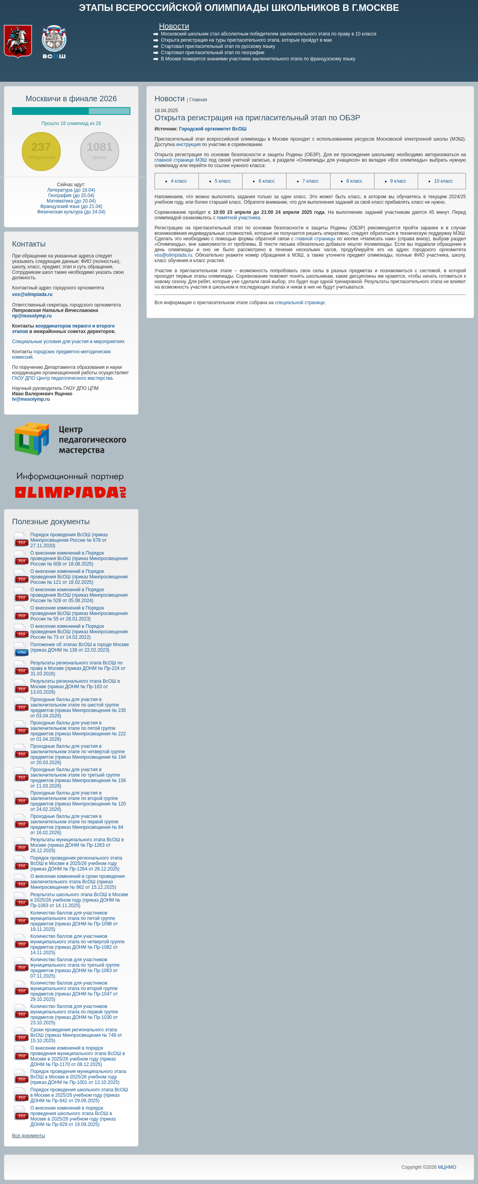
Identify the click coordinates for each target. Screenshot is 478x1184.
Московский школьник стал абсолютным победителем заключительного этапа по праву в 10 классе (268, 34)
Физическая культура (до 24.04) (71, 212)
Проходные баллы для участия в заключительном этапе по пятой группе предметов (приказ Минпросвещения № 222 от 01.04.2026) (78, 731)
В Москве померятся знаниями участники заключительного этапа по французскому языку (258, 59)
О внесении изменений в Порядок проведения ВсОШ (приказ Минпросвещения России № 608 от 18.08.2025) (79, 558)
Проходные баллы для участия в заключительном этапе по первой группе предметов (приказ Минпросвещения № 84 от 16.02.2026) (76, 824)
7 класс (310, 181)
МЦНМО (447, 1167)
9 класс (398, 181)
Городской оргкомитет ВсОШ (212, 129)
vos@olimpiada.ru (32, 294)
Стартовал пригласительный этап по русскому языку (218, 46)
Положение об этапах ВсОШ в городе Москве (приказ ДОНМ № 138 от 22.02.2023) (79, 647)
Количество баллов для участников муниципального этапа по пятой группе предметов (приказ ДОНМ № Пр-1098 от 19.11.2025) (74, 921)
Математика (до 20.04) (71, 201)
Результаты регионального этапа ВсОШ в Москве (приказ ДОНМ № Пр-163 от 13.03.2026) (75, 686)
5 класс (223, 181)
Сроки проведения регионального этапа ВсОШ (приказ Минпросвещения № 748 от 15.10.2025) (76, 1035)
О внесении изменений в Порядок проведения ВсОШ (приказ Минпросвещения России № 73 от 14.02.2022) (79, 632)
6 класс (266, 181)
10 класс (443, 181)
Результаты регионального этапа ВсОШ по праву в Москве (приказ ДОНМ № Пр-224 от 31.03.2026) (77, 668)
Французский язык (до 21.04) (71, 206)
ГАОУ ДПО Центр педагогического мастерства (62, 378)
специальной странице (300, 302)
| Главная (197, 99)
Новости (174, 26)
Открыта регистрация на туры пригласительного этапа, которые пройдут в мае (246, 40)
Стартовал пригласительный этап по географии (212, 52)
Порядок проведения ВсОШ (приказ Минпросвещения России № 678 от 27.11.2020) (69, 540)
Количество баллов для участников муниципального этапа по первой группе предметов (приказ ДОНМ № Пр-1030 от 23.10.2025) (74, 1014)
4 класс (179, 181)
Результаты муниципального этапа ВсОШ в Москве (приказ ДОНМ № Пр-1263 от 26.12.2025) (77, 845)
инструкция (188, 144)
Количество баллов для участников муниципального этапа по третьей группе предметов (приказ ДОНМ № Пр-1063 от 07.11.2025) (75, 968)
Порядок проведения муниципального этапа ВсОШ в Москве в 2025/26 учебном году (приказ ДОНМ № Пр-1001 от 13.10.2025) (78, 1077)
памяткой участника (238, 217)
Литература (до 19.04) (71, 190)
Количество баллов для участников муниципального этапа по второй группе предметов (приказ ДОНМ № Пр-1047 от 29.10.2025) (74, 991)
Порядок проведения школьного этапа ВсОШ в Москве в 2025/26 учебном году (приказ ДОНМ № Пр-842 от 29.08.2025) (79, 1095)
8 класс (354, 181)
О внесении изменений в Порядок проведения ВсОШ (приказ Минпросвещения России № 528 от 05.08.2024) (79, 595)
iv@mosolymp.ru (31, 399)
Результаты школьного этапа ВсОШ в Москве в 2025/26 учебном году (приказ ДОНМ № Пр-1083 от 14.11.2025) (79, 900)
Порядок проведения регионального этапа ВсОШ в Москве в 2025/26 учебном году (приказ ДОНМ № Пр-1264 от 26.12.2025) (76, 863)
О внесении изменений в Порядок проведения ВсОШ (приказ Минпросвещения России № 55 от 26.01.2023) (79, 613)
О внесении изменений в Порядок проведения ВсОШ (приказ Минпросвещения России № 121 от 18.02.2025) (79, 577)
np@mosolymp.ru (32, 316)
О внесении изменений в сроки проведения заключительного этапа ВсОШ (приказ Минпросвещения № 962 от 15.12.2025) (77, 882)
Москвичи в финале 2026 (71, 98)
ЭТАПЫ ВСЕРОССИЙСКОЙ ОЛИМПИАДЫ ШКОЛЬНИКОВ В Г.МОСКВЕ (239, 7)
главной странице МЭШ (181, 160)
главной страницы (315, 238)
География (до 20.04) (71, 195)
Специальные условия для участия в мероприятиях (68, 341)
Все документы (28, 1135)
